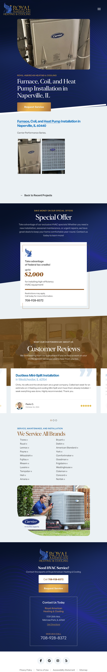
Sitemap (84, 661)
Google (49, 652)
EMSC (83, 665)
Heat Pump (52, 121)
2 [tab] (53, 420)
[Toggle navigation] (99, 9)
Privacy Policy (25, 661)
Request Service (34, 106)
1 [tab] (51, 420)
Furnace (23, 121)
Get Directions (53, 616)
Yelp (66, 652)
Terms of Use (42, 661)
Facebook (41, 652)
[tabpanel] (53, 276)
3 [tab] (56, 420)
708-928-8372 (38, 579)
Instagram (57, 652)
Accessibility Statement (64, 661)
